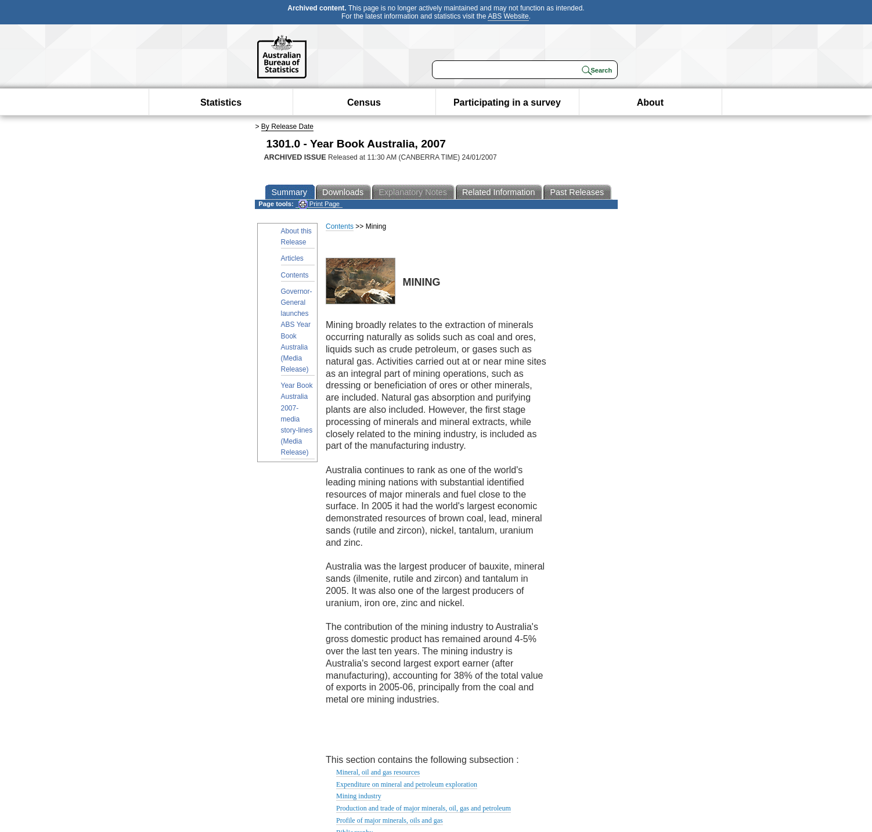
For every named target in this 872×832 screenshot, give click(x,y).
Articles (292, 258)
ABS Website (508, 16)
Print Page (319, 204)
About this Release (296, 236)
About (650, 102)
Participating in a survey (507, 102)
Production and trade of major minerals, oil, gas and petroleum (423, 808)
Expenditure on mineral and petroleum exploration (406, 784)
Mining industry (358, 796)
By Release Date (287, 127)
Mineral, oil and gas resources (378, 772)
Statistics (221, 102)
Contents (295, 275)
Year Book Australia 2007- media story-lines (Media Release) (297, 418)
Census (364, 102)
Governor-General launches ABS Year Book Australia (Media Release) (296, 330)
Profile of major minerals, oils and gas (389, 820)
